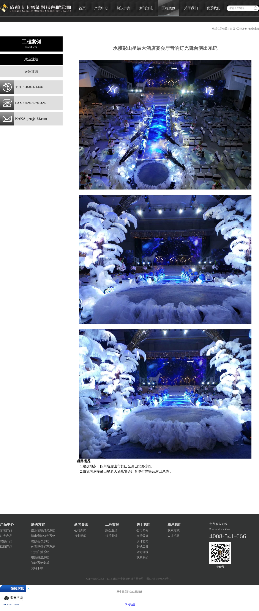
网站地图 (129, 604)
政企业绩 (254, 28)
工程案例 (242, 28)
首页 (82, 8)
